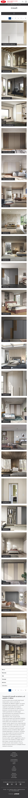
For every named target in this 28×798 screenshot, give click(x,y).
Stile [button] (3, 676)
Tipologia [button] (4, 679)
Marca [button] (3, 669)
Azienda (14, 752)
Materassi (14, 773)
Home (8, 4)
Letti (14, 766)
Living (14, 762)
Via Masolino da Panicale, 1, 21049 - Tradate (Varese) (14, 782)
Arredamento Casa (13, 4)
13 (25, 18)
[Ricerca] (23, 2)
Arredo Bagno (14, 777)
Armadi (19, 4)
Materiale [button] (4, 672)
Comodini (14, 770)
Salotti (14, 763)
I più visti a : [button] (4, 685)
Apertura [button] (4, 682)
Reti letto (14, 776)
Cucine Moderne (14, 759)
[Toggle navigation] (26, 1)
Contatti (14, 756)
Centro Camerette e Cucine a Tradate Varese (12, 2)
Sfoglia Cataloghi (14, 755)
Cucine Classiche (14, 760)
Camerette (14, 769)
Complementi (14, 774)
